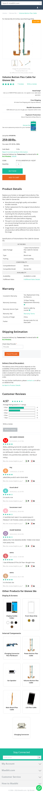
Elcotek (32, 790)
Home (5, 13)
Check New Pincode (9, 344)
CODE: (4, 160)
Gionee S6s (13, 13)
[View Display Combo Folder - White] (8, 622)
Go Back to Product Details (11, 385)
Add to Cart (14, 177)
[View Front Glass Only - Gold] (29, 620)
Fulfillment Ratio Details (32, 279)
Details (14, 156)
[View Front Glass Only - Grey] (33, 620)
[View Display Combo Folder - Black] (16, 622)
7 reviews (21, 84)
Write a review (32, 84)
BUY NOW (12, 171)
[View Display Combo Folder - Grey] (12, 622)
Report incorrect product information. (15, 152)
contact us (30, 380)
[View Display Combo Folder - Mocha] (12, 626)
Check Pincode (11, 354)
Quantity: (5, 164)
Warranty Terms (29, 314)
